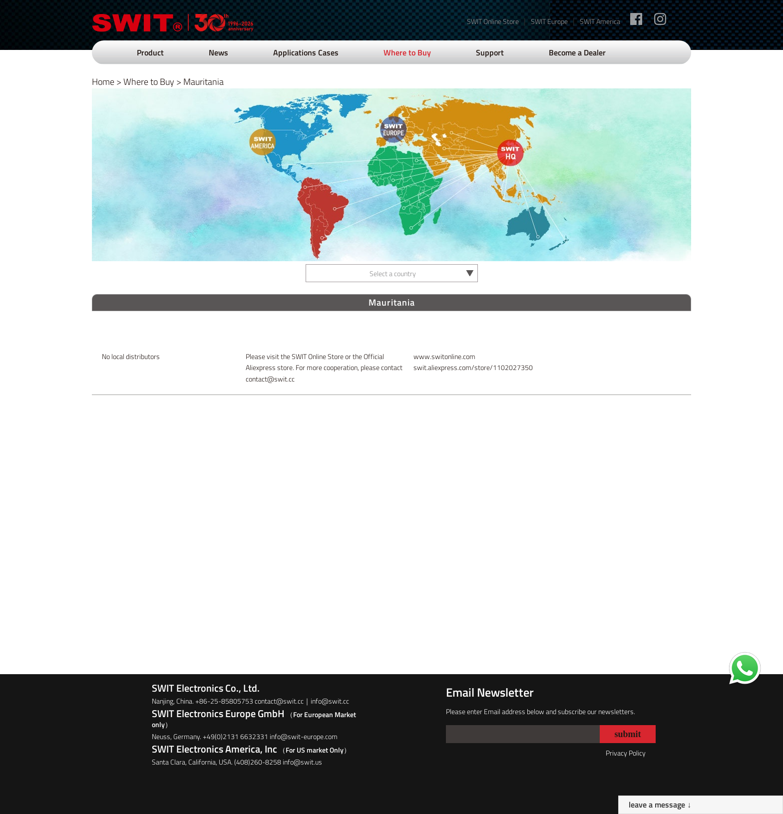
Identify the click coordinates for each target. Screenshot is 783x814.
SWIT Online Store (493, 21)
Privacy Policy (626, 753)
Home (103, 81)
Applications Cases (306, 52)
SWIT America (600, 21)
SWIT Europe (549, 21)
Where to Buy (407, 52)
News (218, 52)
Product (150, 52)
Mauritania (203, 81)
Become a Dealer (577, 52)
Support (490, 52)
